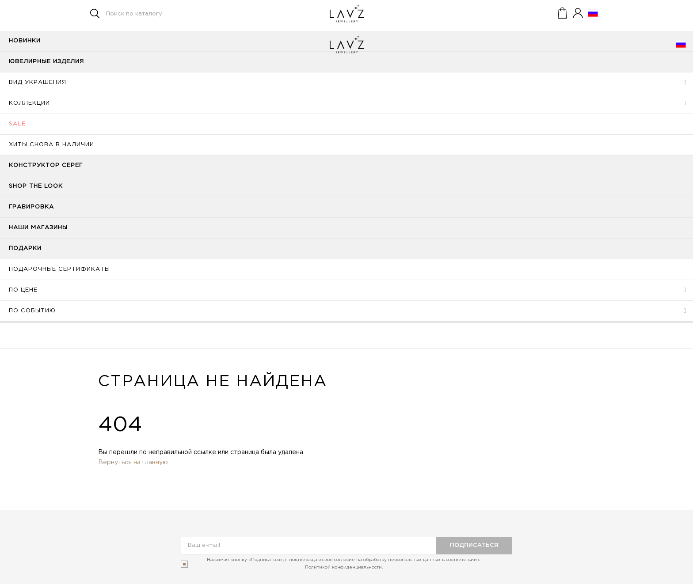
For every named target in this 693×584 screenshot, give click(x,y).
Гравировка (31, 207)
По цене (23, 290)
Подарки (25, 248)
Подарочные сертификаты (59, 269)
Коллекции (29, 103)
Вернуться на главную (133, 462)
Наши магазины (38, 227)
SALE (17, 123)
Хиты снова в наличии (51, 144)
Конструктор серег (46, 165)
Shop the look (36, 186)
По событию (32, 310)
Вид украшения (37, 82)
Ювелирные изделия (46, 61)
